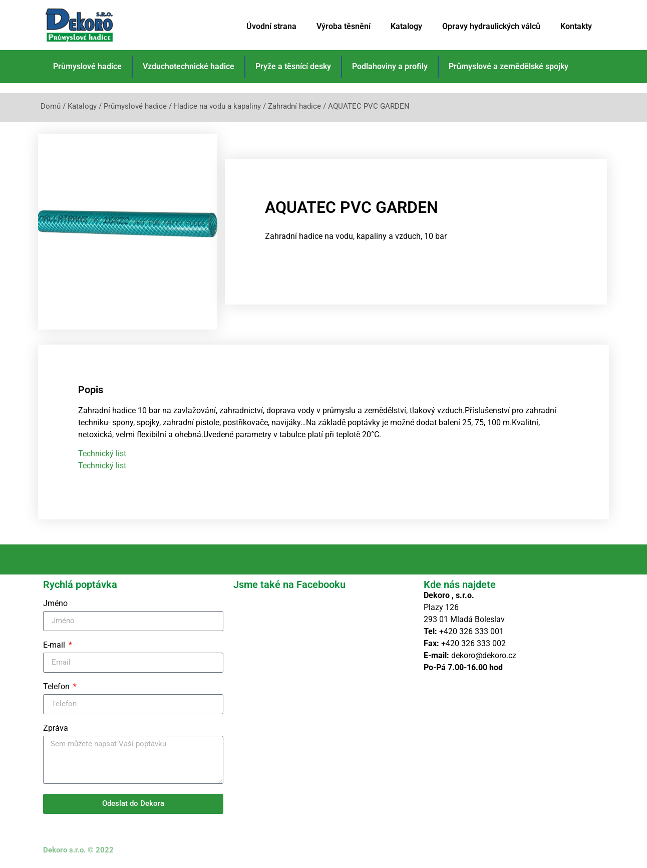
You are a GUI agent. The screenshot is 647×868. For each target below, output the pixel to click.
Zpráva (55, 728)
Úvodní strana (271, 26)
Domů (51, 106)
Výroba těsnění (343, 26)
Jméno (55, 604)
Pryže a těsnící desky (293, 66)
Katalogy (406, 26)
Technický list (102, 453)
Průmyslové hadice (87, 66)
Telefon (57, 687)
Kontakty (576, 26)
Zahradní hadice (294, 106)
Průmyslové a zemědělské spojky (508, 66)
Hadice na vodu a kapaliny (217, 106)
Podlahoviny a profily (390, 66)
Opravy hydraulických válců (491, 26)
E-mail (55, 645)
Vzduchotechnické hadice (188, 66)
